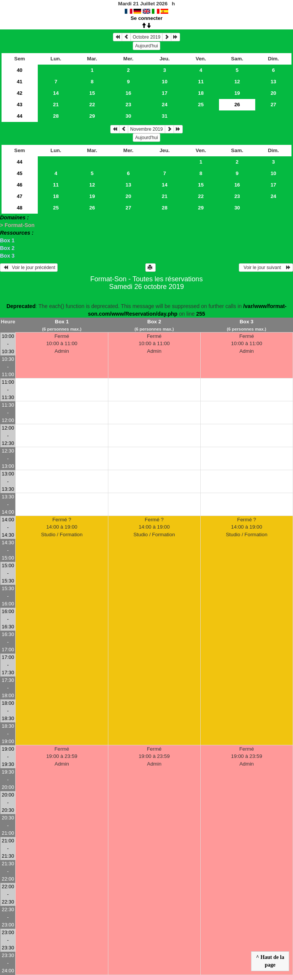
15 (92, 93)
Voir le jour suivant (266, 267)
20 (273, 93)
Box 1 (7, 240)
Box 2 (7, 248)
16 (128, 93)
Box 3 (7, 256)
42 (20, 93)
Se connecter (146, 18)
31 (164, 116)
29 (92, 116)
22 (92, 104)
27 (273, 104)
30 (128, 116)
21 (56, 104)
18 (201, 93)
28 (56, 116)
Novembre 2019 (146, 129)
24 (164, 104)
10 (164, 81)
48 (20, 208)
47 (20, 196)
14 (56, 93)
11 (201, 81)
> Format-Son (17, 225)
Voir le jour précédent (28, 267)
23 (128, 104)
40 (20, 70)
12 (237, 81)
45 (20, 173)
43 (20, 104)
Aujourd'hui (146, 46)
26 (92, 208)
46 (20, 185)
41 (20, 81)
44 (20, 116)
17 (164, 93)
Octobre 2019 (147, 37)
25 (201, 104)
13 (273, 81)
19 (237, 93)
